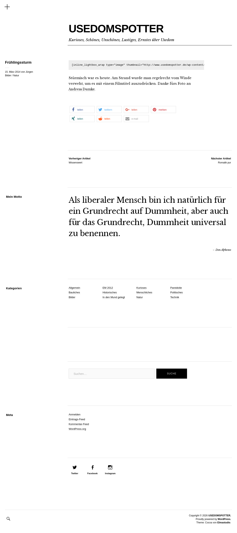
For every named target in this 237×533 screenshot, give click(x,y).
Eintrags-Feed (77, 419)
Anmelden (74, 414)
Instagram (110, 473)
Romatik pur (221, 160)
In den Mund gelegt (114, 297)
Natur (16, 75)
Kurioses (141, 287)
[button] (82, 109)
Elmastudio (223, 522)
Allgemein (74, 287)
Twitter (74, 473)
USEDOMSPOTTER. (219, 515)
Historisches (110, 292)
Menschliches (144, 292)
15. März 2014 (12, 71)
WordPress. (224, 519)
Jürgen (29, 71)
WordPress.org (77, 428)
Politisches (176, 292)
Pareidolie (176, 287)
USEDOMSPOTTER (132, 27)
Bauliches (74, 292)
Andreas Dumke (83, 89)
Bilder (8, 75)
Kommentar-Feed (79, 424)
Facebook (92, 473)
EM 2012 (108, 287)
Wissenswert (79, 160)
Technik (174, 297)
